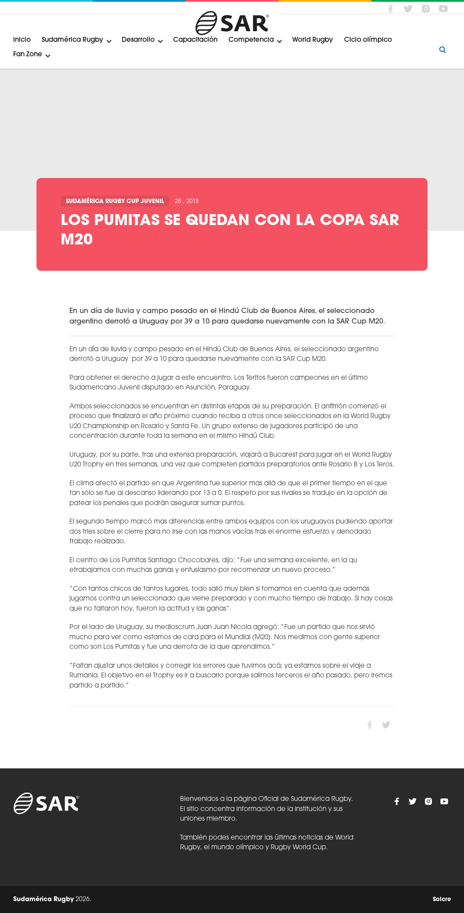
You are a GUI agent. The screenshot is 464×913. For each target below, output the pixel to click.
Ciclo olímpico (368, 40)
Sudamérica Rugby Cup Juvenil (115, 201)
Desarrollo (138, 40)
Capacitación (195, 40)
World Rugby (312, 40)
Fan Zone (27, 54)
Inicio (22, 40)
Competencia (251, 40)
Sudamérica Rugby (72, 40)
